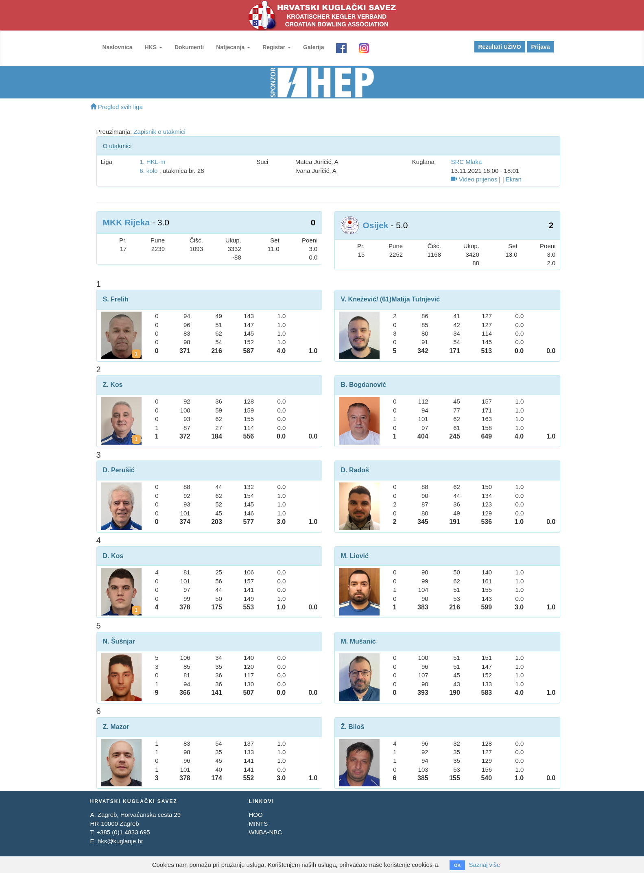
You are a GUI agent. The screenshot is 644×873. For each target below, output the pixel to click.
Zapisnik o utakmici (159, 131)
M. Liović (355, 555)
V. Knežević (358, 299)
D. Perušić (119, 470)
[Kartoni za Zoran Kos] (136, 439)
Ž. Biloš (353, 726)
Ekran (514, 179)
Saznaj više (484, 864)
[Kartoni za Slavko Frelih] (136, 353)
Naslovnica (118, 47)
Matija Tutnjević (415, 299)
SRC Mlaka (466, 161)
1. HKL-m (152, 161)
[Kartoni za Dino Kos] (136, 610)
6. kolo (148, 170)
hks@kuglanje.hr (120, 841)
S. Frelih (116, 299)
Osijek (376, 225)
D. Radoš (355, 470)
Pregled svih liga (116, 106)
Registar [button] (276, 47)
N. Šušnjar (119, 641)
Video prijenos (474, 179)
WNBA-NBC (265, 832)
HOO (255, 814)
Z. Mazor (116, 726)
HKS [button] (153, 47)
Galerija (313, 47)
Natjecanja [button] (233, 47)
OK (457, 865)
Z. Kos (113, 384)
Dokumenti (189, 47)
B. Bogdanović (363, 384)
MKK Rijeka (126, 222)
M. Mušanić (358, 641)
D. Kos (113, 555)
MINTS (258, 823)
